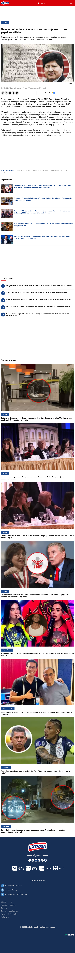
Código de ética (6, 902)
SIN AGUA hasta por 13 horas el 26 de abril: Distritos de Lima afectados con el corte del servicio (38, 306)
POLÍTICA (64, 170)
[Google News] (42, 860)
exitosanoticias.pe (11, 890)
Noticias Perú (55, 170)
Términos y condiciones (9, 911)
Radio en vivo (5, 917)
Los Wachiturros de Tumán (40, 170)
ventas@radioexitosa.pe (13, 886)
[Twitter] (33, 860)
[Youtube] (36, 860)
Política (5, 22)
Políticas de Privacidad (9, 914)
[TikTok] (45, 860)
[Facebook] (29, 860)
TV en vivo (4, 908)
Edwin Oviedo (21, 170)
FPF (29, 170)
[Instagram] (39, 860)
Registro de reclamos (8, 905)
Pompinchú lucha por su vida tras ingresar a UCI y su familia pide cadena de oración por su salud (38, 299)
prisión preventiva (7, 173)
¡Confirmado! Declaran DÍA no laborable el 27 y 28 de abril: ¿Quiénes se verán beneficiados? (36, 292)
